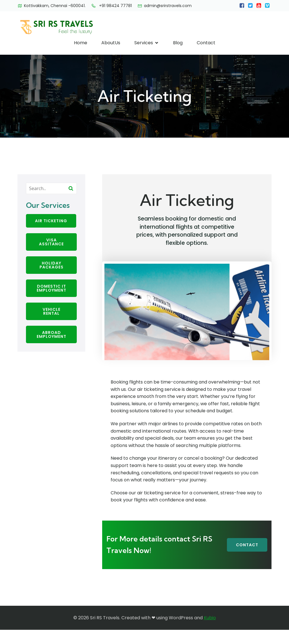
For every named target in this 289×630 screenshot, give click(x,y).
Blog (178, 42)
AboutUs (110, 42)
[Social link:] (242, 5)
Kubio (210, 617)
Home (80, 42)
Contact (206, 42)
